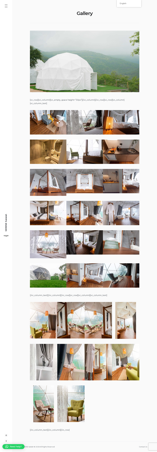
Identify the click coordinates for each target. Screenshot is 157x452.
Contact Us (143, 447)
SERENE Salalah (6, 222)
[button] (13, 446)
